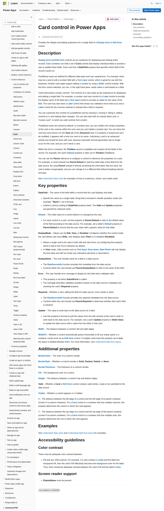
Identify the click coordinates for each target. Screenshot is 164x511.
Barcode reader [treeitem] (19, 107)
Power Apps (69, 19)
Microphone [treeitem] (18, 233)
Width (41, 329)
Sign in (158, 3)
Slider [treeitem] (15, 283)
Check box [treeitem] (17, 130)
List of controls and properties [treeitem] (20, 77)
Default (70, 153)
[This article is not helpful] (156, 46)
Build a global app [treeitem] (16, 372)
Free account (134, 10)
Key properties (139, 27)
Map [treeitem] (15, 224)
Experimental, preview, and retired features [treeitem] (20, 403)
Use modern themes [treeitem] (19, 61)
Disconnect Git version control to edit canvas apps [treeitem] (20, 395)
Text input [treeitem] (17, 292)
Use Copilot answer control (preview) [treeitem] (19, 28)
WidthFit (42, 335)
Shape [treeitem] (15, 278)
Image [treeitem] (15, 205)
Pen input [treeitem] (17, 245)
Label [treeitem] (15, 288)
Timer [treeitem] (15, 297)
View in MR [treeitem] (17, 320)
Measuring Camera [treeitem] (21, 228)
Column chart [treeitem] (18, 135)
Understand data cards (53, 178)
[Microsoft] (4, 3)
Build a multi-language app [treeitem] (19, 376)
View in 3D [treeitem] (17, 316)
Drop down (93, 249)
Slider (101, 84)
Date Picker (105, 249)
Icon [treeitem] (15, 200)
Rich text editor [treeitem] (19, 269)
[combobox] (17, 23)
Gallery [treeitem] (16, 182)
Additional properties (141, 31)
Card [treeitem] (15, 125)
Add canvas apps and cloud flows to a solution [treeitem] (20, 357)
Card (74, 402)
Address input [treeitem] (18, 93)
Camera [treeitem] (16, 121)
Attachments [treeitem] (18, 97)
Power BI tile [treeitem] (18, 255)
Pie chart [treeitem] (16, 250)
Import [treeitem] (15, 210)
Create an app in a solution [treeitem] (20, 351)
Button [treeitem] (15, 116)
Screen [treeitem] (16, 274)
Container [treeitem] (17, 149)
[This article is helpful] (153, 46)
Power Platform (54, 19)
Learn (41, 19)
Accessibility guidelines (142, 37)
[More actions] (123, 19)
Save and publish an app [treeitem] (17, 414)
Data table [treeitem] (17, 153)
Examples (137, 34)
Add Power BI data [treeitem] (18, 44)
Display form (103, 42)
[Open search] (151, 3)
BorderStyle (44, 361)
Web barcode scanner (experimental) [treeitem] (22, 331)
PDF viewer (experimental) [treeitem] (19, 239)
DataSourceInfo (54, 264)
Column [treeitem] (16, 139)
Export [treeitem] (15, 177)
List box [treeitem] (16, 219)
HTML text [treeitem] (17, 195)
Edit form (117, 42)
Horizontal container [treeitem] (21, 191)
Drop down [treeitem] (17, 167)
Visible (41, 393)
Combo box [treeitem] (18, 144)
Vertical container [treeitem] (20, 306)
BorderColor (44, 356)
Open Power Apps (151, 10)
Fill (39, 373)
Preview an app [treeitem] (13, 409)
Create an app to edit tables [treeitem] (19, 50)
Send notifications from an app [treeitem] (19, 387)
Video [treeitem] (15, 311)
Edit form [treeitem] (16, 172)
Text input (82, 80)
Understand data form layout (108, 342)
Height (41, 378)
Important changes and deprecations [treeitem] (16, 464)
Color (118, 467)
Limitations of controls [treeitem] (22, 83)
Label (106, 96)
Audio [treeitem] (15, 102)
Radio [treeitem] (15, 259)
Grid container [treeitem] (19, 186)
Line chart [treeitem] (17, 214)
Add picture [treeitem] (17, 88)
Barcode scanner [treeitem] (20, 111)
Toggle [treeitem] (16, 302)
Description (138, 24)
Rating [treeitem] (15, 264)
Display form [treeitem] (18, 163)
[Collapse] (31, 17)
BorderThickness (46, 367)
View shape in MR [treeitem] (20, 325)
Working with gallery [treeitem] (19, 57)
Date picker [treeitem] (17, 158)
